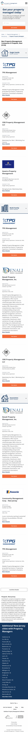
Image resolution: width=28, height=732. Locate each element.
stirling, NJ (5, 685)
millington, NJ (6, 670)
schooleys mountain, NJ (8, 687)
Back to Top (14, 703)
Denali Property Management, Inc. (9, 278)
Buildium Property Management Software (14, 711)
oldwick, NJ (5, 663)
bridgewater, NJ (6, 673)
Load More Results (14, 589)
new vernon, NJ (6, 692)
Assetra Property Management (9, 172)
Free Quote (14, 99)
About (14, 709)
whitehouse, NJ (6, 665)
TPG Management (9, 72)
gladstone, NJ (6, 637)
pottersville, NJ (6, 642)
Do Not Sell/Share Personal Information (14, 725)
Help (22, 707)
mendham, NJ (6, 661)
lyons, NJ (4, 656)
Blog (16, 707)
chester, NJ (5, 658)
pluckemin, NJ (6, 649)
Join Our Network (7, 707)
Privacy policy (14, 722)
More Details (6, 95)
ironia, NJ (4, 677)
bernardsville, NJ (6, 644)
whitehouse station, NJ (8, 689)
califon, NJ (5, 675)
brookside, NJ (6, 668)
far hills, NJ (5, 639)
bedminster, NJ (6, 646)
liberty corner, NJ (7, 653)
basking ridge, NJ (7, 651)
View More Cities (7, 696)
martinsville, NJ (6, 694)
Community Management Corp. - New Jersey (12, 499)
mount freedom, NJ (7, 680)
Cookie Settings (14, 724)
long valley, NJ (6, 682)
